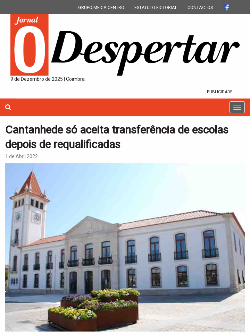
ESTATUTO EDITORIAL (155, 7)
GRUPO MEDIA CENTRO (101, 7)
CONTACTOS (200, 7)
